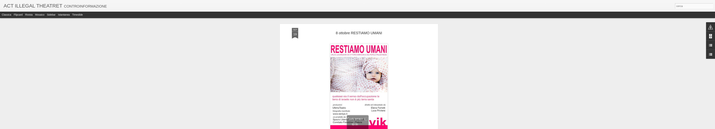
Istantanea (64, 14)
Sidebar (51, 14)
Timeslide (77, 14)
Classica (6, 14)
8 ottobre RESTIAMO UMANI (359, 33)
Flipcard (18, 14)
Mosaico (39, 14)
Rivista (29, 14)
